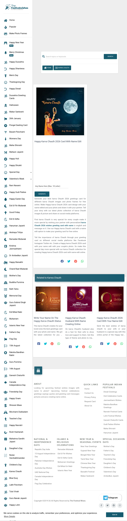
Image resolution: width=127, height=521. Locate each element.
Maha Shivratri (109, 428)
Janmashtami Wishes (112, 400)
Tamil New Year (87, 459)
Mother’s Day (109, 446)
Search (110, 56)
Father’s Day (109, 451)
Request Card (90, 401)
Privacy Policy (90, 397)
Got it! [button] (114, 515)
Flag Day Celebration (43, 484)
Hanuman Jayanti (111, 433)
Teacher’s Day (109, 455)
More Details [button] (9, 516)
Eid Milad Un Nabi (65, 466)
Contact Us (89, 393)
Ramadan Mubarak (65, 449)
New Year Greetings (89, 446)
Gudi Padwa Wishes (112, 424)
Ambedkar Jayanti (111, 476)
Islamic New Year (65, 470)
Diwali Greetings (110, 392)
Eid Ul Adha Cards (65, 458)
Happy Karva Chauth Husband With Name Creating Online (75, 321)
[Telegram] (110, 498)
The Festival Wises (77, 501)
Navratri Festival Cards (113, 412)
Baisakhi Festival (88, 472)
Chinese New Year (88, 463)
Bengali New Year (88, 455)
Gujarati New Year (88, 451)
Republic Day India (42, 449)
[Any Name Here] (51, 186)
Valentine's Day (110, 472)
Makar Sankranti (87, 476)
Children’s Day (109, 467)
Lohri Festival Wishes (112, 416)
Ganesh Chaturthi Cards (113, 420)
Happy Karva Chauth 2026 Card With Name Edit (57, 141)
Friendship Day (110, 459)
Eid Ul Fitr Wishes (65, 453)
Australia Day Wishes (43, 468)
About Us (88, 406)
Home (47, 68)
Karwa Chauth (62, 68)
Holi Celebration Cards (113, 396)
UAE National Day (42, 472)
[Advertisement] (79, 24)
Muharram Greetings (66, 462)
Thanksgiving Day (88, 467)
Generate (42, 194)
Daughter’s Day (110, 463)
